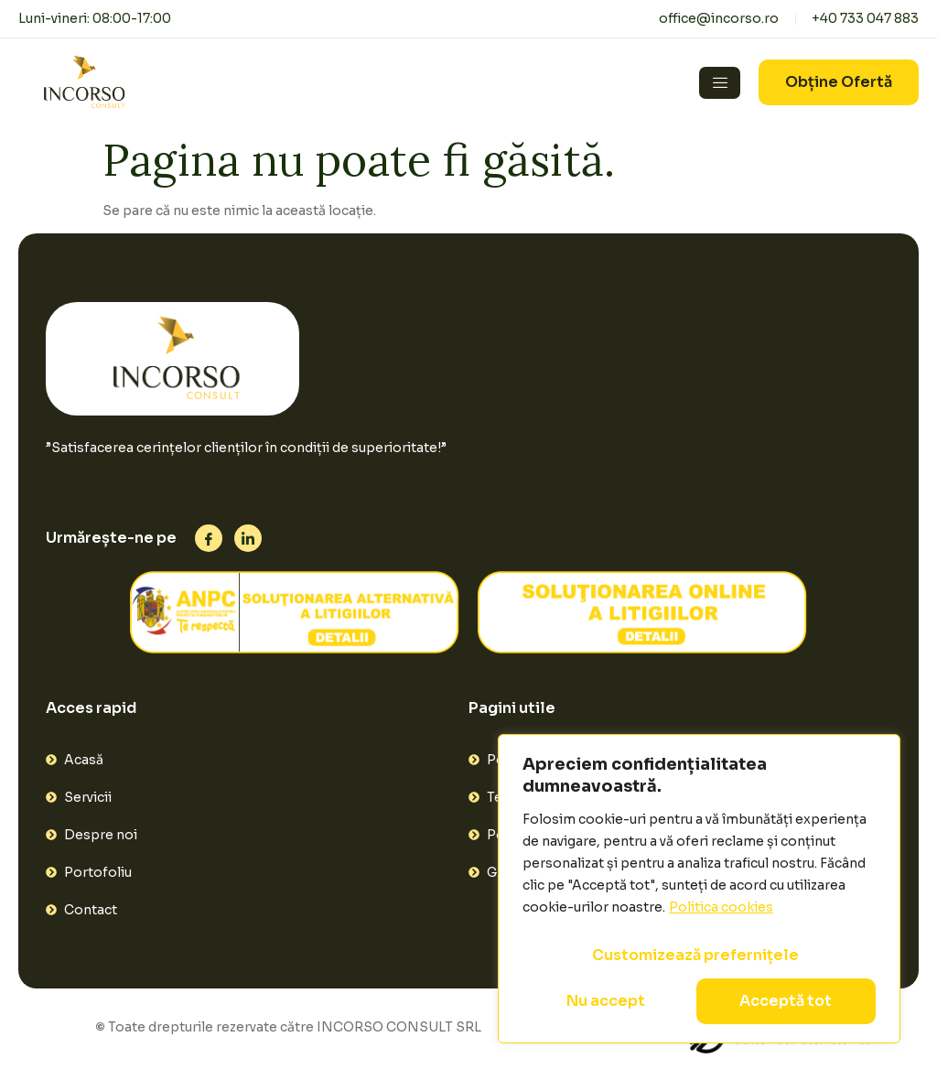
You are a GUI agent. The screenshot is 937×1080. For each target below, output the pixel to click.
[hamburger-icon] (719, 83)
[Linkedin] (248, 538)
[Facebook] (208, 538)
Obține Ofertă (838, 82)
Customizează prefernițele (695, 955)
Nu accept (605, 1000)
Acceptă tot (785, 1000)
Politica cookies (721, 907)
